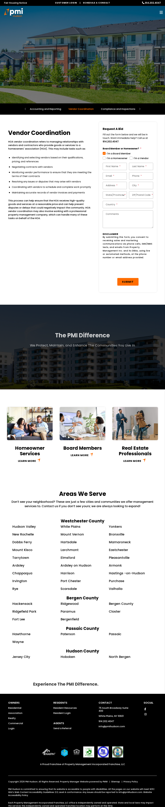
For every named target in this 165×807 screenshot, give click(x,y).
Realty (12, 703)
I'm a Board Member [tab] (119, 153)
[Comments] (128, 219)
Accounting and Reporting (45, 109)
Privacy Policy (130, 766)
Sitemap (115, 766)
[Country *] (128, 204)
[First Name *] (115, 166)
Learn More (27, 446)
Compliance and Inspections (118, 109)
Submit (129, 266)
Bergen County (121, 588)
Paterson (68, 619)
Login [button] (11, 713)
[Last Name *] (141, 166)
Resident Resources (65, 693)
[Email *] (115, 176)
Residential (14, 693)
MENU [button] (161, 12)
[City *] (141, 185)
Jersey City (21, 641)
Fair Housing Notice (15, 3)
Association (15, 698)
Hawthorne (21, 619)
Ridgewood (70, 588)
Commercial (15, 708)
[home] (13, 12)
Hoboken (68, 641)
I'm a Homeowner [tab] (117, 158)
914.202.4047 (153, 3)
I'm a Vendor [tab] (141, 158)
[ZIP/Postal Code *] (141, 195)
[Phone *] (141, 176)
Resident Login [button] (62, 698)
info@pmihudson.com (112, 711)
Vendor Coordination (81, 109)
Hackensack (22, 588)
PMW (105, 766)
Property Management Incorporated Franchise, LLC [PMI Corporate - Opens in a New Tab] (95, 749)
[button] (145, 694)
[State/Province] (115, 195)
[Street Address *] (115, 185)
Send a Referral (62, 713)
